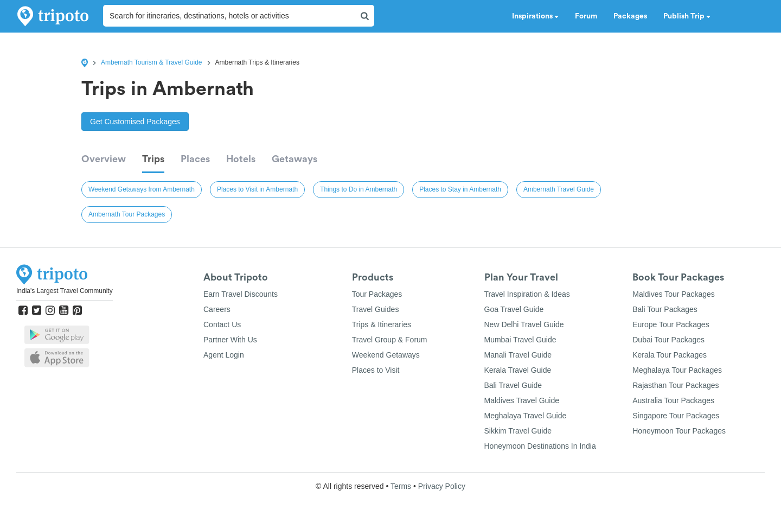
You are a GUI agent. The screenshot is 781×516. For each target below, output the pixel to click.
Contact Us (222, 324)
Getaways (294, 159)
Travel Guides (375, 309)
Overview (103, 159)
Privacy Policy (441, 486)
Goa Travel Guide (514, 309)
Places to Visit (376, 370)
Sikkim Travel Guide (518, 430)
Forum (586, 16)
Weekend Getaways (386, 355)
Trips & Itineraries (381, 324)
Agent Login (223, 355)
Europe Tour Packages (670, 324)
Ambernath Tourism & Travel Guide (151, 62)
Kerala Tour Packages (669, 355)
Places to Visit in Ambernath (257, 189)
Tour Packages (377, 294)
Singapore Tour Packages (675, 415)
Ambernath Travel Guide (558, 189)
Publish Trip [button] (686, 16)
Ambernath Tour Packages (126, 214)
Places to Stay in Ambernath (460, 189)
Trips (153, 159)
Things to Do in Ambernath (358, 189)
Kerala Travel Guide (518, 370)
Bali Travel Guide (513, 385)
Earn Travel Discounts (240, 294)
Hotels (240, 159)
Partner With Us (230, 339)
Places (195, 159)
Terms (400, 486)
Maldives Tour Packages (673, 294)
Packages (630, 16)
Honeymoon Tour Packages (679, 430)
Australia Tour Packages (673, 400)
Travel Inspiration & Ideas (527, 294)
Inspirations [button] (535, 16)
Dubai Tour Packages (668, 339)
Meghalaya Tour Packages (677, 370)
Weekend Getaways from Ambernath (141, 189)
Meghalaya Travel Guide (525, 415)
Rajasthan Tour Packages (675, 385)
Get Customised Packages (135, 121)
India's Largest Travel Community (64, 291)
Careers (217, 309)
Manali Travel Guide (518, 355)
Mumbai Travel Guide (520, 339)
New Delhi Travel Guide (524, 324)
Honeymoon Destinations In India (540, 446)
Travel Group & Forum (389, 339)
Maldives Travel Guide (522, 400)
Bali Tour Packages (664, 309)
